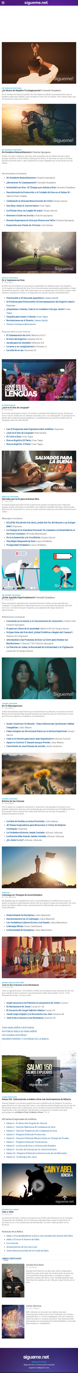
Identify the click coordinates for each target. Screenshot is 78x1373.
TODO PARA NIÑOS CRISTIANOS (18, 1027)
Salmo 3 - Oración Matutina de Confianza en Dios (30, 1127)
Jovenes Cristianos (9, 703)
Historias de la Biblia (10, 1209)
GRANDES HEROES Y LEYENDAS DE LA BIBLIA (25, 1038)
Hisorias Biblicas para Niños (13, 983)
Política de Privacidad (45, 1365)
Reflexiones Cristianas (11, 595)
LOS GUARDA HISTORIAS (14, 1035)
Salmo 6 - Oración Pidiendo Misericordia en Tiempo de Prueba (37, 1138)
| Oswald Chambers (31, 90)
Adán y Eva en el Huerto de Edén (23, 1239)
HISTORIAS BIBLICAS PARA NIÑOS (19, 1031)
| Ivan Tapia (27, 316)
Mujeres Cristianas (10, 799)
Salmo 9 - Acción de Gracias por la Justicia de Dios (31, 1149)
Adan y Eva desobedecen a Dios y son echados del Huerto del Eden (39, 1235)
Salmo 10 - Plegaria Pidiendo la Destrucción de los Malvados (36, 1153)
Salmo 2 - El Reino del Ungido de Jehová (26, 1123)
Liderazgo (6, 893)
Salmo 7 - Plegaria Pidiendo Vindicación (26, 1142)
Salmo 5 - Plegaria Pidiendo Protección (26, 1134)
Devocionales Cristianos (11, 88)
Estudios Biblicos (8, 405)
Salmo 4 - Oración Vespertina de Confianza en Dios (31, 1130)
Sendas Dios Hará (34, 1264)
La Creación (12, 1243)
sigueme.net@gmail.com (39, 1368)
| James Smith (32, 298)
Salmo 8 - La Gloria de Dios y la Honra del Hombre (31, 1145)
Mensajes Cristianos (10, 497)
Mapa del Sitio (29, 1365)
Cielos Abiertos (33, 1305)
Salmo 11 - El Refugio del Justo (21, 1157)
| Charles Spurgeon (26, 152)
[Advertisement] (39, 23)
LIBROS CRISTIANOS (11, 1258)
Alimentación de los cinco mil (21, 1246)
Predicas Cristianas (10, 278)
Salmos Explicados (9, 1097)
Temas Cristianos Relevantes (21, 324)
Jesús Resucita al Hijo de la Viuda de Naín (27, 1250)
